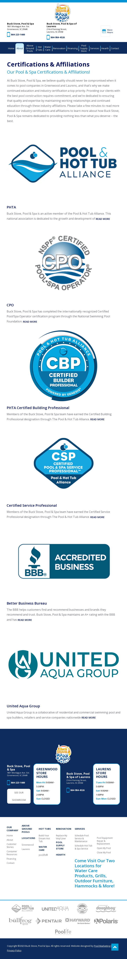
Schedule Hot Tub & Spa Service (83, 847)
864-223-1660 (18, 34)
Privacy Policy (14, 950)
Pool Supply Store (60, 845)
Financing (11, 858)
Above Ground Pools (27, 829)
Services (80, 828)
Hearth (60, 854)
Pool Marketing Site (104, 945)
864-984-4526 (58, 37)
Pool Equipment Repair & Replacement (105, 841)
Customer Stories (11, 846)
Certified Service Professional (32, 505)
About (10, 840)
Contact (10, 863)
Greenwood (28, 844)
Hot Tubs (45, 828)
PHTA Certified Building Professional (38, 408)
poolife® (43, 855)
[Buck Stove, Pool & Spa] (63, 13)
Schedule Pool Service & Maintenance (82, 838)
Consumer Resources (12, 853)
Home (10, 835)
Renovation (63, 828)
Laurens (26, 849)
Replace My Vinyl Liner (61, 837)
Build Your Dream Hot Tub (44, 838)
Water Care (43, 848)
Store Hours (108, 31)
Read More (103, 219)
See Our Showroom (19, 796)
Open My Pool (104, 848)
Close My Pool (104, 852)
